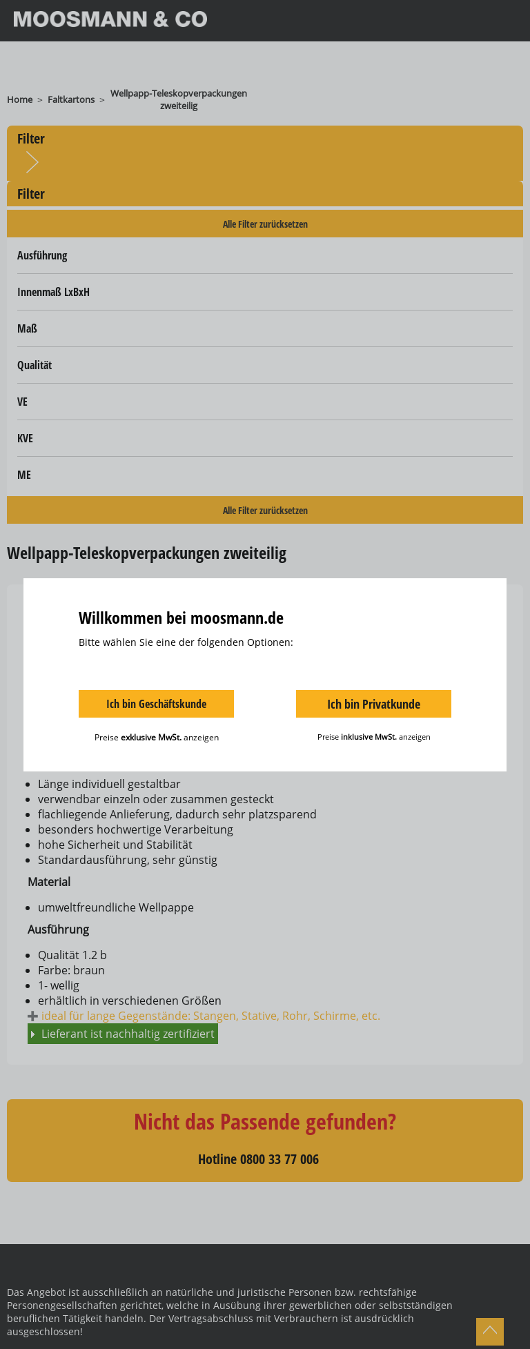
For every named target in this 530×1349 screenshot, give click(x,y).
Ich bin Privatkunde (373, 704)
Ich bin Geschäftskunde (156, 703)
